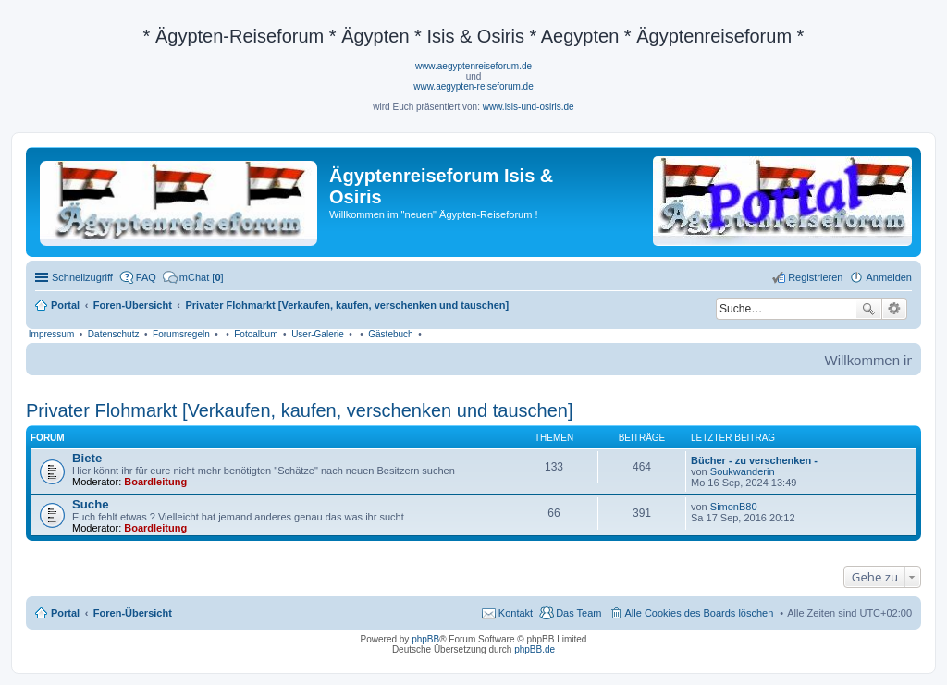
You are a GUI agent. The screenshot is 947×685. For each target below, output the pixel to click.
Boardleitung (155, 481)
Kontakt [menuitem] (515, 612)
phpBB (425, 639)
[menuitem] (193, 277)
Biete (87, 458)
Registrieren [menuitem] (815, 277)
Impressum (51, 334)
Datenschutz (114, 334)
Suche (868, 309)
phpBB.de (534, 649)
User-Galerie (317, 334)
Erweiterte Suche (894, 309)
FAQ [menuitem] (146, 277)
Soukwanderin (742, 471)
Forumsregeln (181, 334)
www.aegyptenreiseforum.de (473, 66)
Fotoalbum (255, 334)
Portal (65, 305)
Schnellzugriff (82, 277)
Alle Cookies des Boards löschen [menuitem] (699, 612)
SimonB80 (733, 506)
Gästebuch (390, 334)
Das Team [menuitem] (578, 612)
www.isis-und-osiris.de (528, 107)
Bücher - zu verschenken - (754, 460)
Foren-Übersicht (132, 612)
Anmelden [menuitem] (889, 277)
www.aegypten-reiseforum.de (473, 86)
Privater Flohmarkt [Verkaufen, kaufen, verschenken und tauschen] (299, 410)
